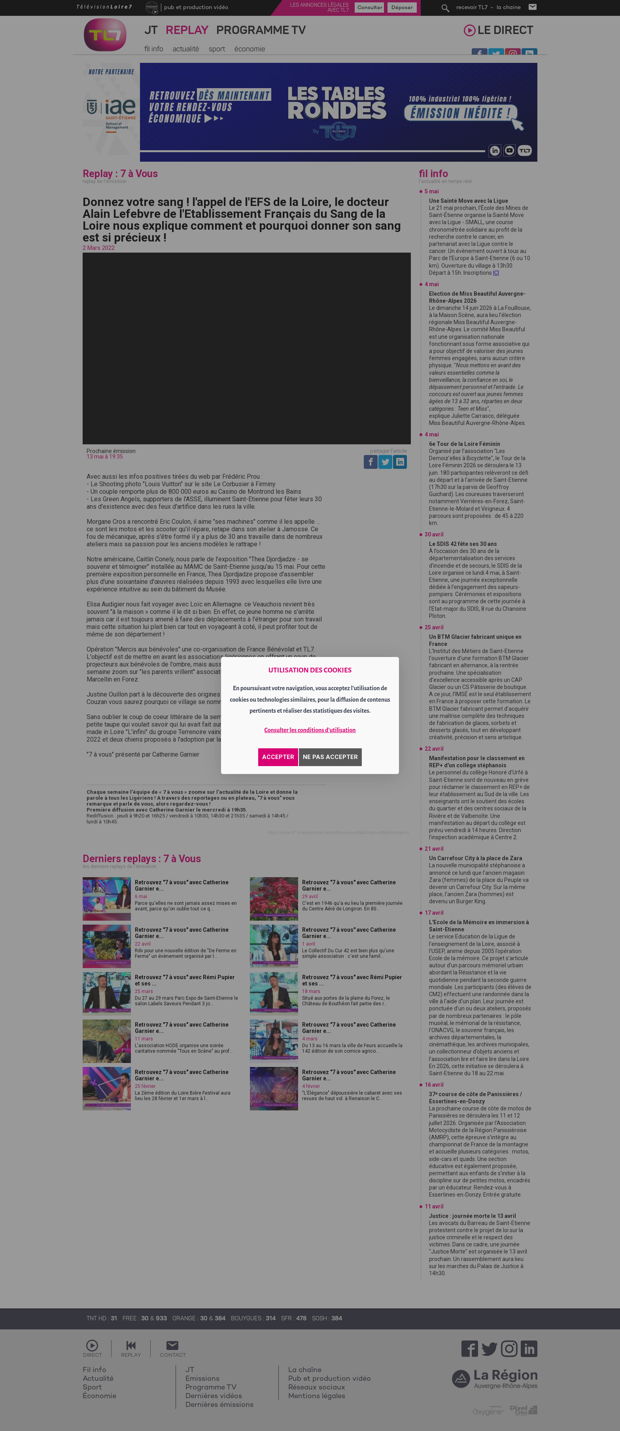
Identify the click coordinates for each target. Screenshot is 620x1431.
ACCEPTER (278, 757)
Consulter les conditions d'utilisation (310, 730)
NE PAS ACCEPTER (330, 757)
